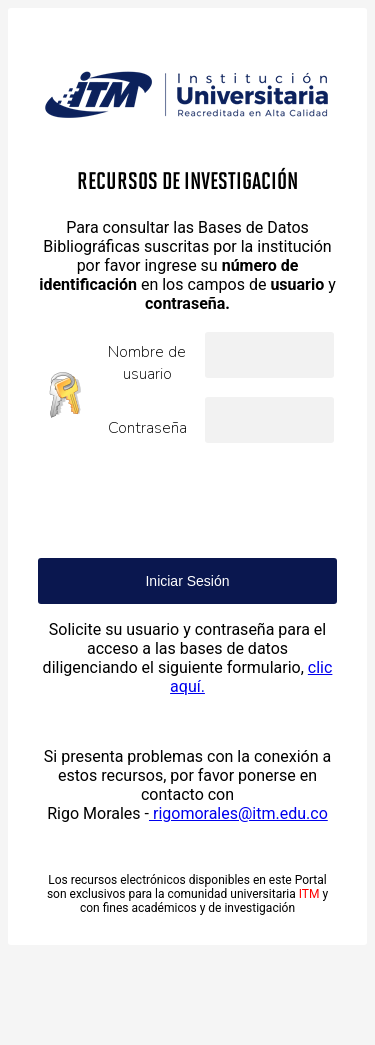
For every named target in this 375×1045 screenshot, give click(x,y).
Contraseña (147, 428)
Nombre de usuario (147, 363)
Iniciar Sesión (187, 581)
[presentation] (190, 500)
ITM (309, 894)
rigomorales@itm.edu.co (238, 813)
